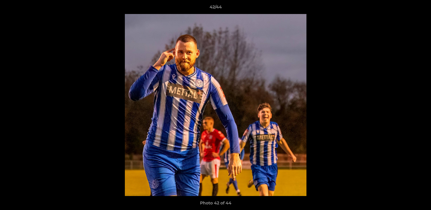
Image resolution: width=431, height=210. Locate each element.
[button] (420, 8)
